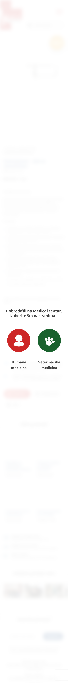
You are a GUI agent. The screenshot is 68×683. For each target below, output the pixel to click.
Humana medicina (18, 349)
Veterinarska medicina (49, 349)
